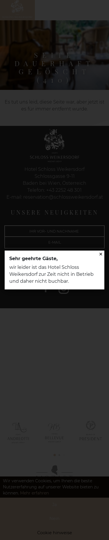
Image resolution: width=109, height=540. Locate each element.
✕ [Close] (101, 254)
